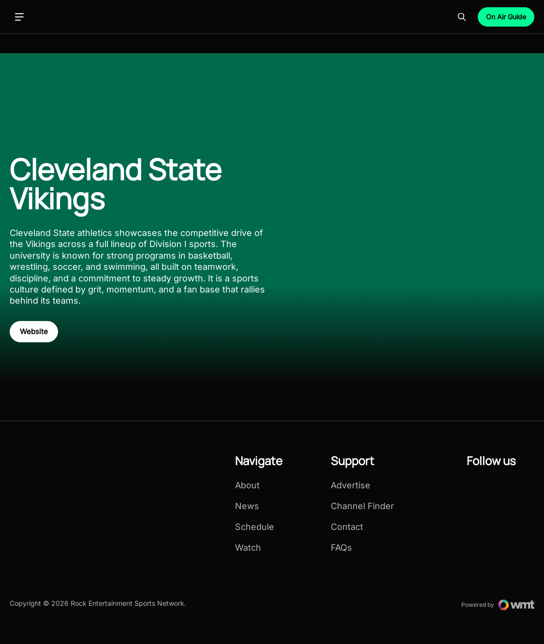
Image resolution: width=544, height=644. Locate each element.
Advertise (350, 485)
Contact (347, 527)
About (247, 485)
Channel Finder (362, 506)
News (247, 506)
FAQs (341, 547)
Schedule (254, 527)
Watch (248, 547)
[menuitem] (258, 507)
